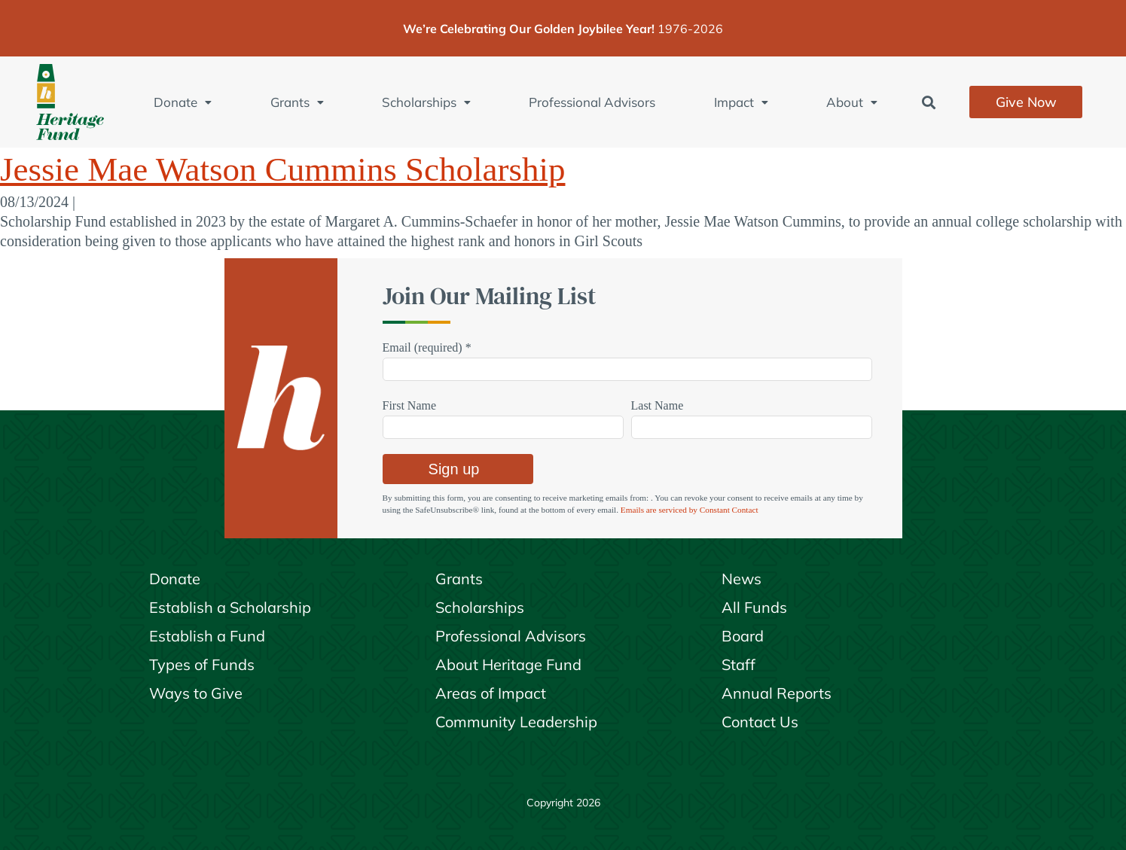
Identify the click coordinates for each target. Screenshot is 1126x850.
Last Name (657, 405)
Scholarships (426, 102)
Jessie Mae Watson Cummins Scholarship (283, 169)
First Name (410, 405)
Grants (297, 102)
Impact (741, 102)
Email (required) (427, 347)
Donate (183, 102)
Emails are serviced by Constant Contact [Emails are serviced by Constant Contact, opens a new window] (689, 509)
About (851, 102)
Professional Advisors (592, 102)
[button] (928, 102)
